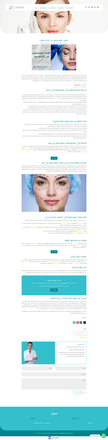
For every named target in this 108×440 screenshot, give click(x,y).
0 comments (43, 43)
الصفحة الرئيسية (70, 8)
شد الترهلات (83, 152)
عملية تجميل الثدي (82, 337)
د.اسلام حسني (62, 43)
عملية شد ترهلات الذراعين (81, 335)
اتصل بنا (36, 8)
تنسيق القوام (80, 150)
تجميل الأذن (83, 233)
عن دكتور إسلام (60, 8)
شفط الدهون (34, 243)
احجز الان (54, 158)
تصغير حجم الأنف (64, 223)
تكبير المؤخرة (24, 150)
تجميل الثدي (30, 150)
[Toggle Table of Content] (83, 85)
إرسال (76, 392)
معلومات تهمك (43, 8)
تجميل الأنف (80, 223)
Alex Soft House (38, 433)
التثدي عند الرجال (76, 263)
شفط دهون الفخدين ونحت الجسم (79, 331)
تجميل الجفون (80, 231)
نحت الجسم (49, 43)
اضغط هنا (54, 290)
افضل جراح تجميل (58, 98)
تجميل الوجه (26, 148)
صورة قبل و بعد (52, 8)
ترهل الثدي (57, 261)
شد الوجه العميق (33, 227)
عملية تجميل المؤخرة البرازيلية (80, 333)
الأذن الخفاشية (75, 233)
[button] (103, 435)
